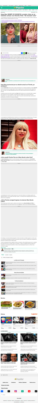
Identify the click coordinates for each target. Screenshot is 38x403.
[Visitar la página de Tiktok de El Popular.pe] (36, 391)
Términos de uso (32, 382)
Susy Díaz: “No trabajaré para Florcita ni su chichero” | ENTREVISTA (11, 20)
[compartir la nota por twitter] (26, 53)
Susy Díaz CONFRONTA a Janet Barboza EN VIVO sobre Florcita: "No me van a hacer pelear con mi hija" (20, 81)
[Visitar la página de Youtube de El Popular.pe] (29, 391)
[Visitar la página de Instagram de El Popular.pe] (15, 391)
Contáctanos (13, 382)
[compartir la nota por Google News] (32, 53)
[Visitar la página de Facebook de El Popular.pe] (2, 391)
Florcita (10, 254)
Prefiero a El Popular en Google (7, 257)
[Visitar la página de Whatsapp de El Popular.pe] (22, 391)
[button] (1, 7)
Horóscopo (29, 5)
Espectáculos (3, 12)
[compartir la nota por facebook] (22, 53)
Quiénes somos (5, 382)
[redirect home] (19, 379)
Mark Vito (16, 5)
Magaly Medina (5, 5)
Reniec (26, 5)
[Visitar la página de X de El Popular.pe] (9, 391)
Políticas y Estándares (22, 382)
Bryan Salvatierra (5, 53)
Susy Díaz (6, 254)
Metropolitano (21, 5)
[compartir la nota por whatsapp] (24, 53)
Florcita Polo (7, 54)
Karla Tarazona (11, 5)
